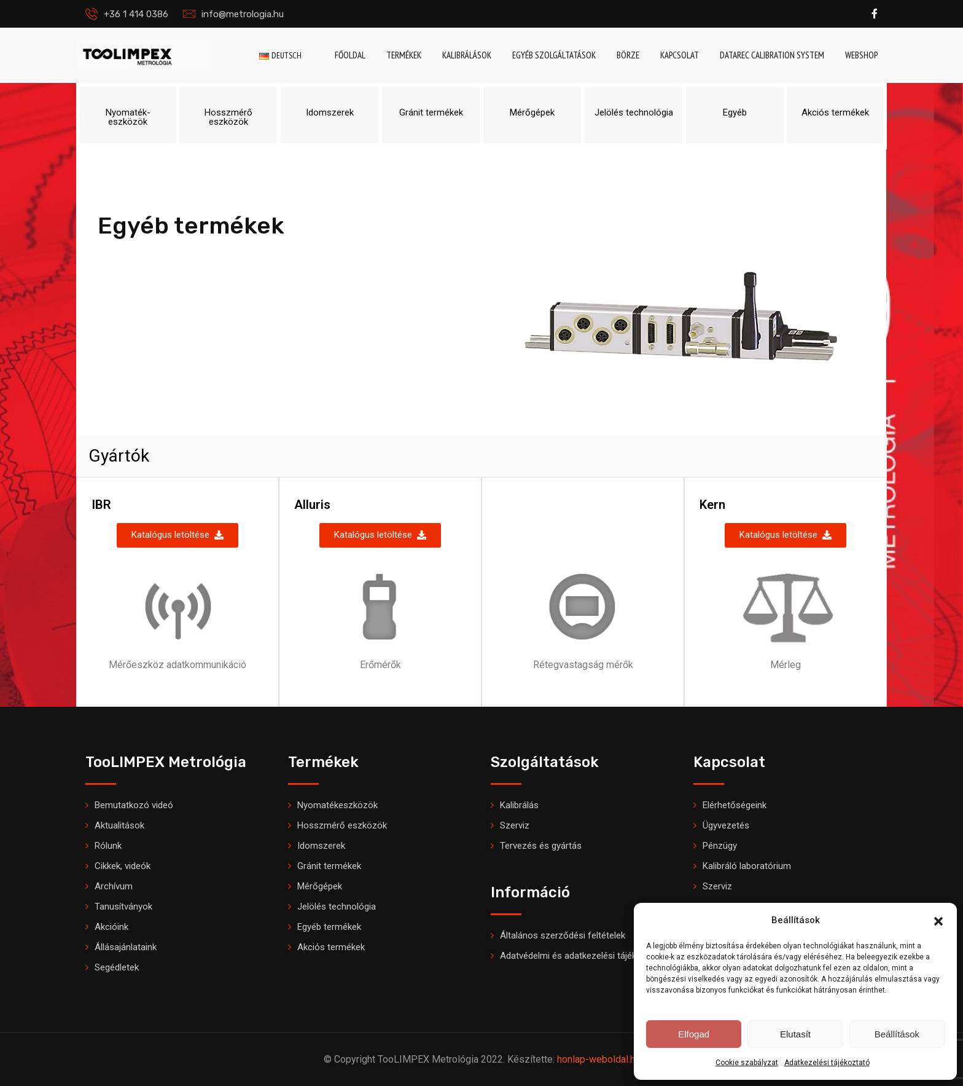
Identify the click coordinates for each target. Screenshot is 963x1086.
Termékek (403, 55)
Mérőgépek (319, 886)
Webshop (861, 55)
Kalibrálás (519, 805)
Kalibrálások (466, 55)
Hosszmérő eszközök (342, 825)
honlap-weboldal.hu (598, 1059)
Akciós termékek (331, 947)
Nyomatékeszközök (337, 805)
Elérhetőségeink (734, 805)
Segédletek (117, 967)
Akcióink (111, 926)
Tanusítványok (123, 906)
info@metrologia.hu (242, 14)
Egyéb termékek (329, 926)
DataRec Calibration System (772, 55)
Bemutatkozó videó (134, 805)
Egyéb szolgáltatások (554, 55)
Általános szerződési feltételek (562, 935)
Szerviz (514, 825)
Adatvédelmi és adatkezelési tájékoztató (581, 955)
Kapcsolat (679, 55)
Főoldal (350, 55)
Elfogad (693, 1034)
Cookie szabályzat (746, 1062)
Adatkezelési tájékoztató (827, 1062)
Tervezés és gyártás (541, 845)
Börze (628, 55)
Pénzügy (720, 845)
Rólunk (108, 845)
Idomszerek (321, 845)
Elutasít (795, 1034)
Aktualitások (119, 825)
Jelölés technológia (336, 906)
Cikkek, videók (122, 866)
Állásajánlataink (126, 947)
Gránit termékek (329, 866)
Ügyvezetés (726, 825)
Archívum (114, 886)
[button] (938, 920)
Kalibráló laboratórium (747, 866)
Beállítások (897, 1034)
